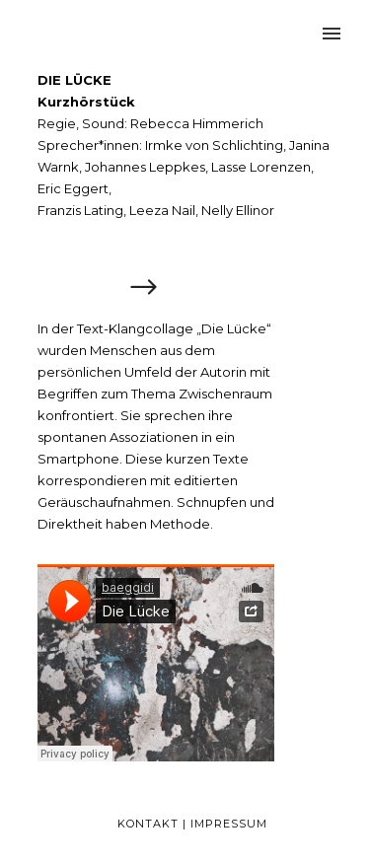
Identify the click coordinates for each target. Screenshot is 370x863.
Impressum (228, 823)
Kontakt (148, 823)
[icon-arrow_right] (143, 289)
